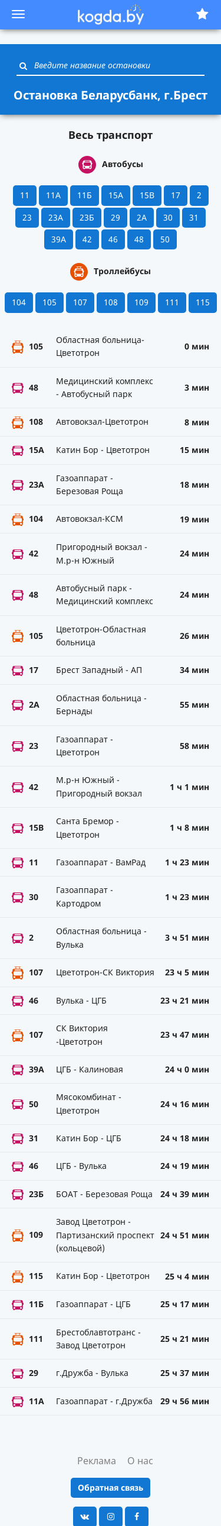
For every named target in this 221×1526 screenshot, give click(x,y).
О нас (140, 1460)
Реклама (96, 1460)
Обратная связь (110, 1487)
